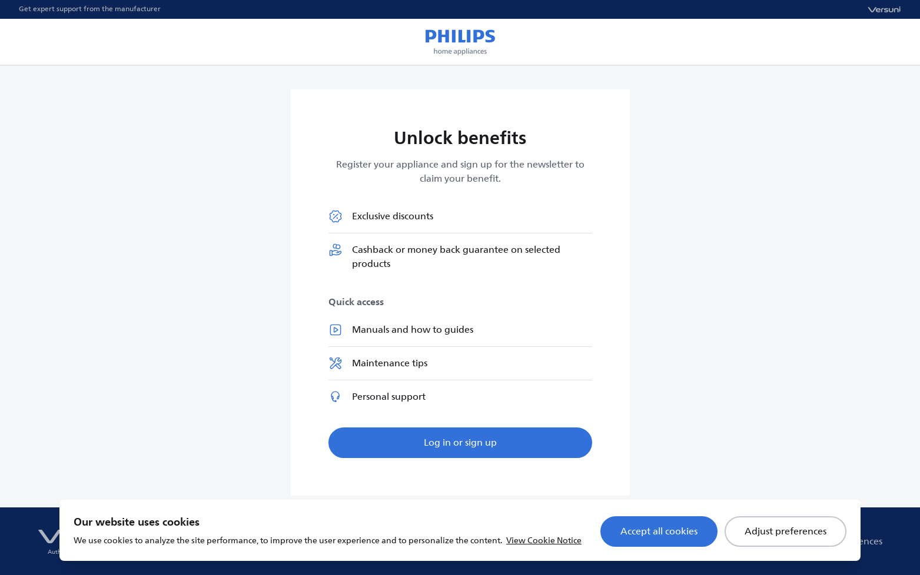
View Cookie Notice (544, 540)
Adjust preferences (785, 531)
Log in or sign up (460, 442)
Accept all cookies (659, 531)
